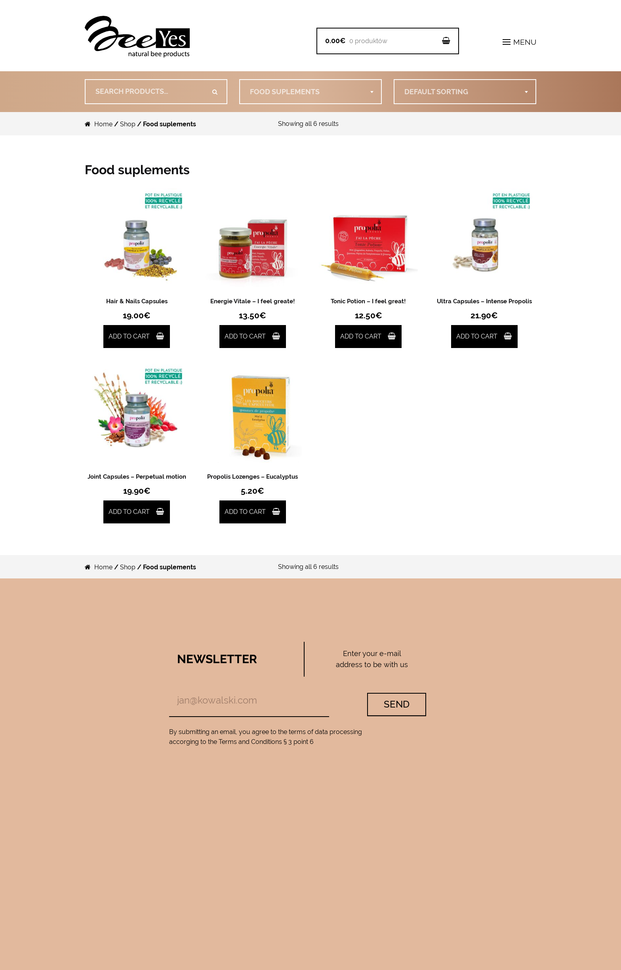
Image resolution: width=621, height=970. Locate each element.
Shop (127, 124)
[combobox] (310, 91)
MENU (519, 42)
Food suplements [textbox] (285, 91)
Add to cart (129, 336)
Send (397, 704)
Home (103, 124)
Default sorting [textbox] (436, 91)
